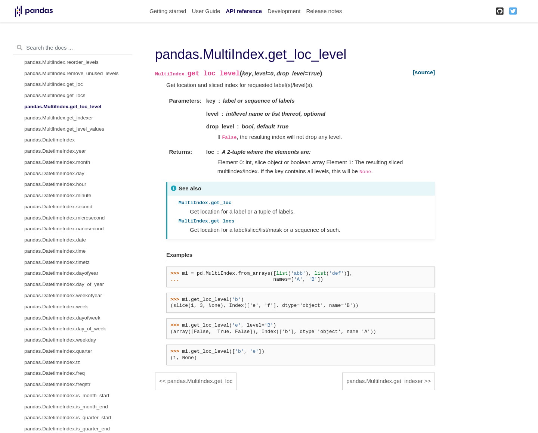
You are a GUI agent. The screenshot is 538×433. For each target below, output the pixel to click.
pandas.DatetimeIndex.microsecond (64, 218)
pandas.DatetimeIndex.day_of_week (65, 328)
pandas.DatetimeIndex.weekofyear (63, 295)
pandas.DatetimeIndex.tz (52, 362)
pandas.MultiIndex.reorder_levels (61, 62)
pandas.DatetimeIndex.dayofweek (62, 318)
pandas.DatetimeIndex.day (54, 173)
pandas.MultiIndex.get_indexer (58, 118)
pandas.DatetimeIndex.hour (55, 184)
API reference (244, 11)
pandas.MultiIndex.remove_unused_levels (71, 73)
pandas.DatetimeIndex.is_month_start (66, 395)
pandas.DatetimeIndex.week (56, 306)
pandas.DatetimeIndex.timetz (57, 262)
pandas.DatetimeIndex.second (58, 206)
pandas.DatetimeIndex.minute (57, 195)
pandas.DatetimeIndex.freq (54, 373)
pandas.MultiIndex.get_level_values (64, 129)
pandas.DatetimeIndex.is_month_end (66, 406)
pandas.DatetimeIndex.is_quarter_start (67, 417)
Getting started (167, 11)
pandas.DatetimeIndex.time (55, 251)
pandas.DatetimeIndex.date (55, 240)
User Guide (206, 11)
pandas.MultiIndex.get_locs (55, 95)
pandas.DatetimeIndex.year (55, 151)
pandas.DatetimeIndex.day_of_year (64, 284)
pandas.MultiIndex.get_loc (53, 84)
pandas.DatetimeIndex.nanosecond (63, 228)
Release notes (324, 11)
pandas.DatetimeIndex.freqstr (57, 384)
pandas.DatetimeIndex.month (57, 162)
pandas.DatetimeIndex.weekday (60, 340)
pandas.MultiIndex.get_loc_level (62, 106)
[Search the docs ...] (72, 47)
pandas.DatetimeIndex (49, 140)
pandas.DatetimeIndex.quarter (58, 351)
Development (284, 11)
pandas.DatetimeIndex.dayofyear (61, 273)
